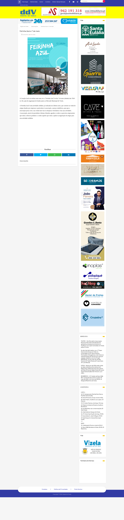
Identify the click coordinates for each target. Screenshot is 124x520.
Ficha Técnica (78, 486)
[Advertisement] (48, 130)
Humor (41, 2)
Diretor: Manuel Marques (58, 2)
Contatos (47, 2)
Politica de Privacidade (61, 486)
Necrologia (25, 2)
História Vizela (33, 2)
